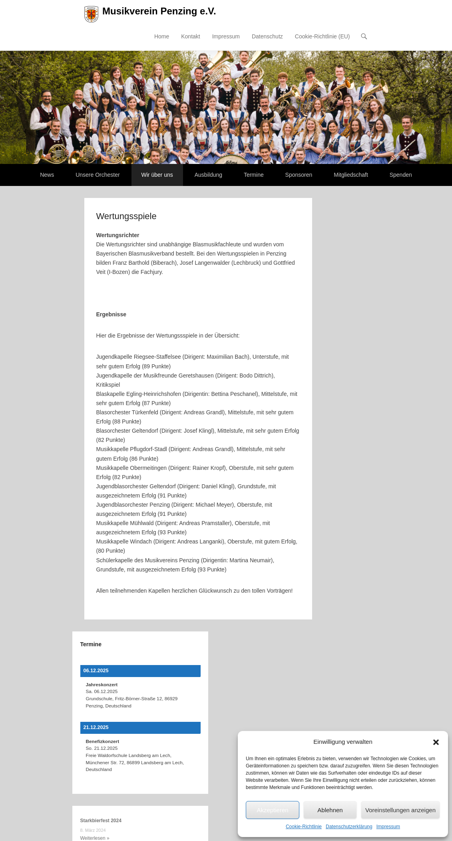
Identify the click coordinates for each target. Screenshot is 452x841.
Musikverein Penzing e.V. (159, 11)
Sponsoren (299, 175)
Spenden (401, 175)
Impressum (388, 826)
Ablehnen (329, 810)
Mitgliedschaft (351, 175)
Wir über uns (157, 175)
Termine (254, 175)
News (47, 175)
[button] (436, 742)
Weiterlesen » (95, 838)
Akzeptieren (272, 810)
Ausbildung (208, 175)
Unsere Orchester (97, 175)
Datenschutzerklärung (349, 826)
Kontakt (190, 36)
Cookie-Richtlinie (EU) (322, 36)
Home (161, 36)
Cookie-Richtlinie (304, 826)
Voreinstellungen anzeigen (400, 810)
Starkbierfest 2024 (100, 820)
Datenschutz (267, 36)
